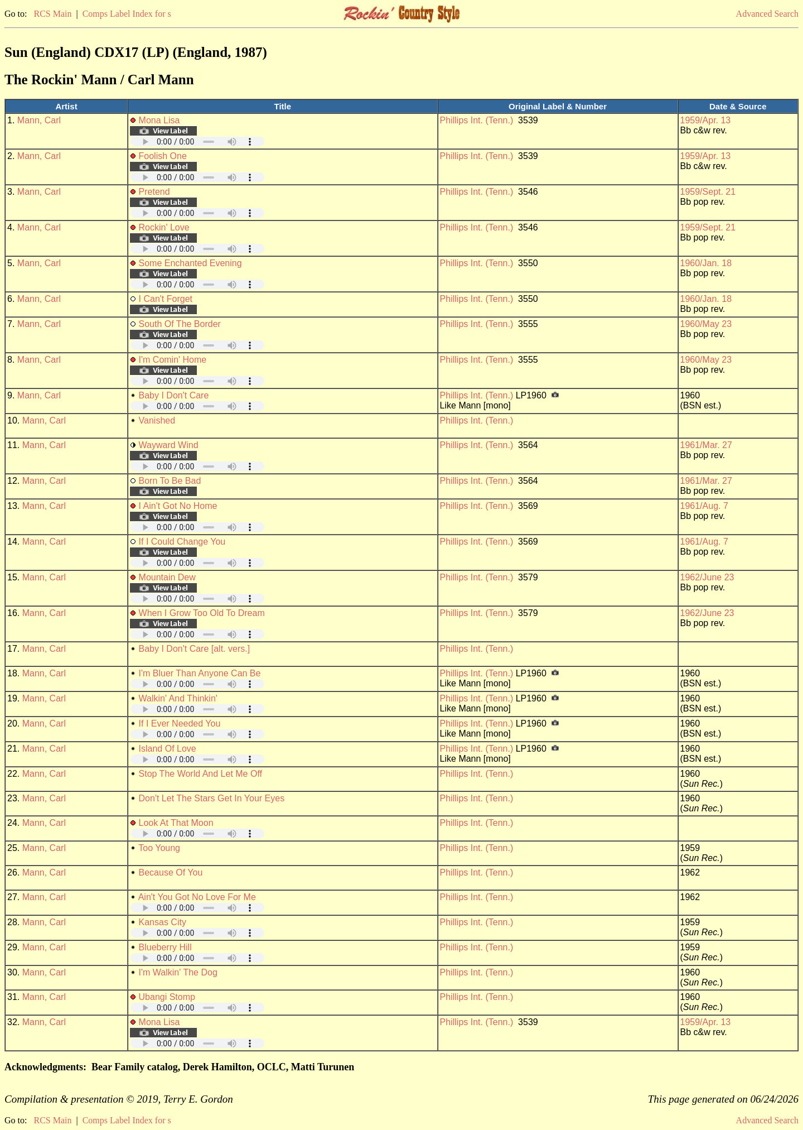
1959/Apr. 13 (705, 120)
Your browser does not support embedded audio (197, 141)
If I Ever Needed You (180, 723)
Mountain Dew (167, 577)
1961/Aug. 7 (704, 506)
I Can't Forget (165, 299)
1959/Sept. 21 (708, 191)
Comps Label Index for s (127, 13)
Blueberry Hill (165, 947)
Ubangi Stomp (167, 997)
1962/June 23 (707, 577)
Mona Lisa (159, 120)
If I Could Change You (182, 541)
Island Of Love (167, 748)
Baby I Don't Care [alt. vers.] (194, 648)
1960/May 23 (706, 324)
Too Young (159, 848)
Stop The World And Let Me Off (200, 773)
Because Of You (171, 872)
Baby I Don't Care (174, 395)
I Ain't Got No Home (178, 506)
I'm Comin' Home (173, 359)
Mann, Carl (39, 120)
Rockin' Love (164, 227)
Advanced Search (767, 13)
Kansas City (162, 922)
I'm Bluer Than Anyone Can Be (200, 673)
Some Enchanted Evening (190, 263)
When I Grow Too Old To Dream (202, 613)
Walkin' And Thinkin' (178, 698)
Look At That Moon (176, 823)
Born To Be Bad (170, 480)
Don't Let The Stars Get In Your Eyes (212, 798)
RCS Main (52, 13)
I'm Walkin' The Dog (178, 972)
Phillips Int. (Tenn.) (477, 120)
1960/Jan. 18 (706, 263)
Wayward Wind (169, 445)
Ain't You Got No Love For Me (197, 897)
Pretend (154, 191)
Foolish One (163, 156)
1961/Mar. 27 (706, 445)
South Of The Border (180, 324)
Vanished (157, 420)
